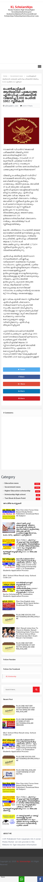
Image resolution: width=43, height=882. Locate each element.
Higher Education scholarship (17, 491)
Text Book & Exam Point (15, 498)
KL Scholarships (22, 7)
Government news (13, 487)
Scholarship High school (15, 494)
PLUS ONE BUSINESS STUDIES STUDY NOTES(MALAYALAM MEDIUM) (24, 722)
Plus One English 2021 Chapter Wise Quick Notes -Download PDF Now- (28, 603)
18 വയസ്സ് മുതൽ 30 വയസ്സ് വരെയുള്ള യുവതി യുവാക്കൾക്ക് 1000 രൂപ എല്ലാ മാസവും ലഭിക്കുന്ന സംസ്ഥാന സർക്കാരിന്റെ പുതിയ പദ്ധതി (27, 820)
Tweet (21, 369)
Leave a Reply (27, 106)
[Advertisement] (21, 39)
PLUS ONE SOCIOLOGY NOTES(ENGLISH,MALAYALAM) (28, 617)
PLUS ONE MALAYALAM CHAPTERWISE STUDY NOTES (26, 772)
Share (21, 377)
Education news (12, 483)
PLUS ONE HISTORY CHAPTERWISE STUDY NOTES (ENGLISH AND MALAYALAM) (25, 646)
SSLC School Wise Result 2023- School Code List (19, 577)
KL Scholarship (11, 676)
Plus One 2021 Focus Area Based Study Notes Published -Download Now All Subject (27, 513)
